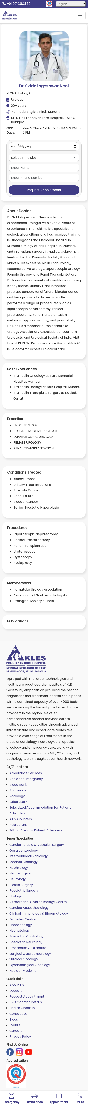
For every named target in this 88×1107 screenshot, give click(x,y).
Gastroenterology (23, 850)
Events (14, 1025)
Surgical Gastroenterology (30, 953)
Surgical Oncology (23, 959)
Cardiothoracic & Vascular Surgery (36, 844)
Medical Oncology (23, 862)
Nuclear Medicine (23, 970)
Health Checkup (22, 1008)
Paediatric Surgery (24, 890)
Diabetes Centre (22, 919)
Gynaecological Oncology (29, 965)
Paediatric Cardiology (26, 936)
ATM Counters (20, 819)
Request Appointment (44, 190)
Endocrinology (20, 925)
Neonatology (19, 930)
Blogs (13, 1019)
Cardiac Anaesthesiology (29, 907)
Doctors (15, 991)
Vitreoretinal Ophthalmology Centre (38, 902)
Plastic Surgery (21, 885)
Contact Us (18, 1013)
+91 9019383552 (16, 3)
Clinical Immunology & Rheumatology (38, 913)
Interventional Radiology (28, 856)
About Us (16, 985)
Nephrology (18, 867)
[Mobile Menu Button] (80, 15)
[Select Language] (71, 4)
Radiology (17, 796)
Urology (15, 896)
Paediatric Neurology (25, 942)
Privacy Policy (20, 1036)
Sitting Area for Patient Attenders (35, 830)
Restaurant (18, 824)
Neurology (17, 879)
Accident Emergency (26, 779)
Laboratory (18, 801)
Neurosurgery (20, 873)
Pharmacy (17, 790)
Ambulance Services (25, 773)
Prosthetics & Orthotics (27, 948)
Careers (15, 1030)
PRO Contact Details (25, 1002)
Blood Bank (18, 784)
